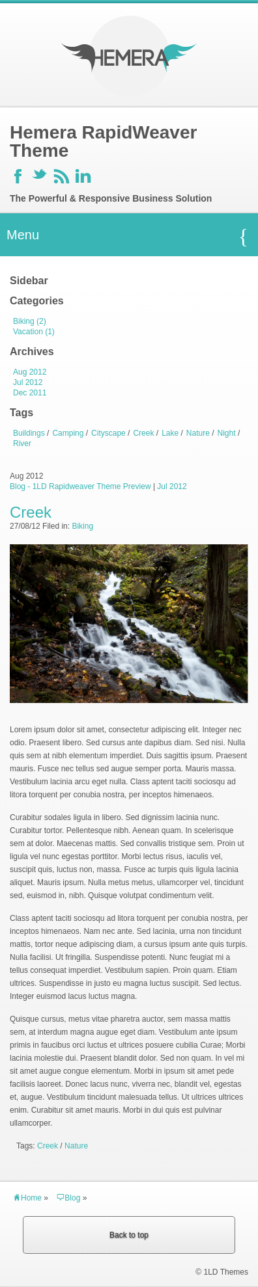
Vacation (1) (34, 331)
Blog (68, 1197)
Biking (82, 526)
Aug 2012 (29, 372)
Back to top (129, 1235)
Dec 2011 (29, 392)
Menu (127, 237)
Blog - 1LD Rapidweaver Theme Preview (80, 486)
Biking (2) (29, 321)
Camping (67, 433)
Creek (143, 433)
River (22, 443)
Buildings (29, 433)
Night (227, 433)
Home (27, 1197)
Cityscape (108, 433)
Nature (198, 433)
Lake (170, 433)
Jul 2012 (27, 382)
